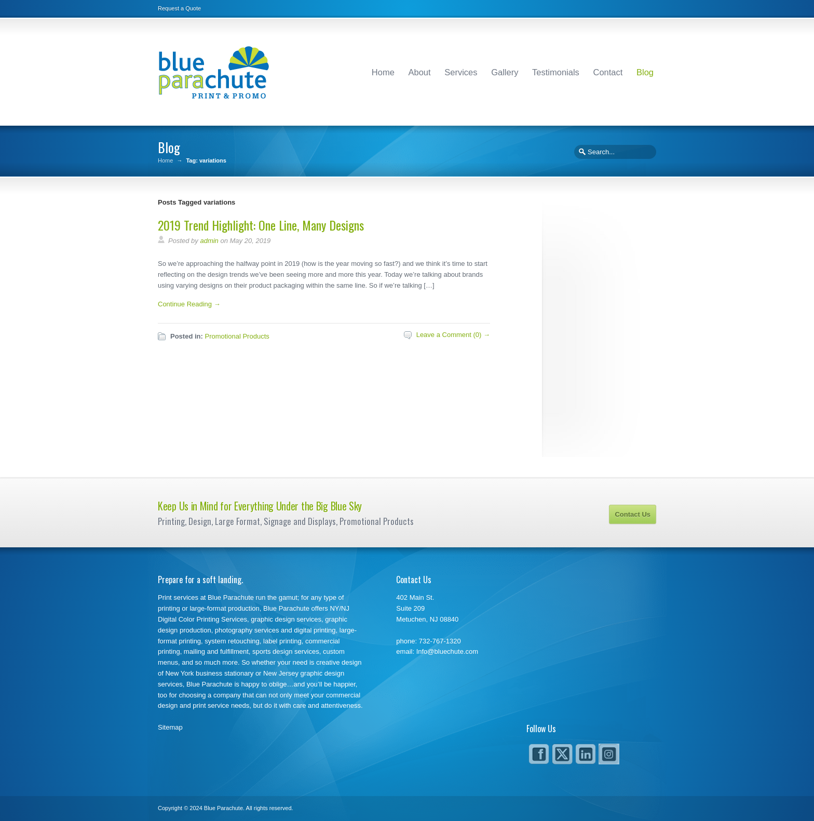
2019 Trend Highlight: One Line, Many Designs (261, 225)
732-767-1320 (440, 641)
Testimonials (555, 72)
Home (383, 72)
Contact (607, 72)
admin (209, 241)
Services (460, 72)
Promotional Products (237, 336)
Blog (645, 72)
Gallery (504, 72)
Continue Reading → (189, 304)
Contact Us (632, 514)
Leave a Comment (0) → (453, 335)
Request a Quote (179, 8)
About (420, 72)
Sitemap (170, 727)
